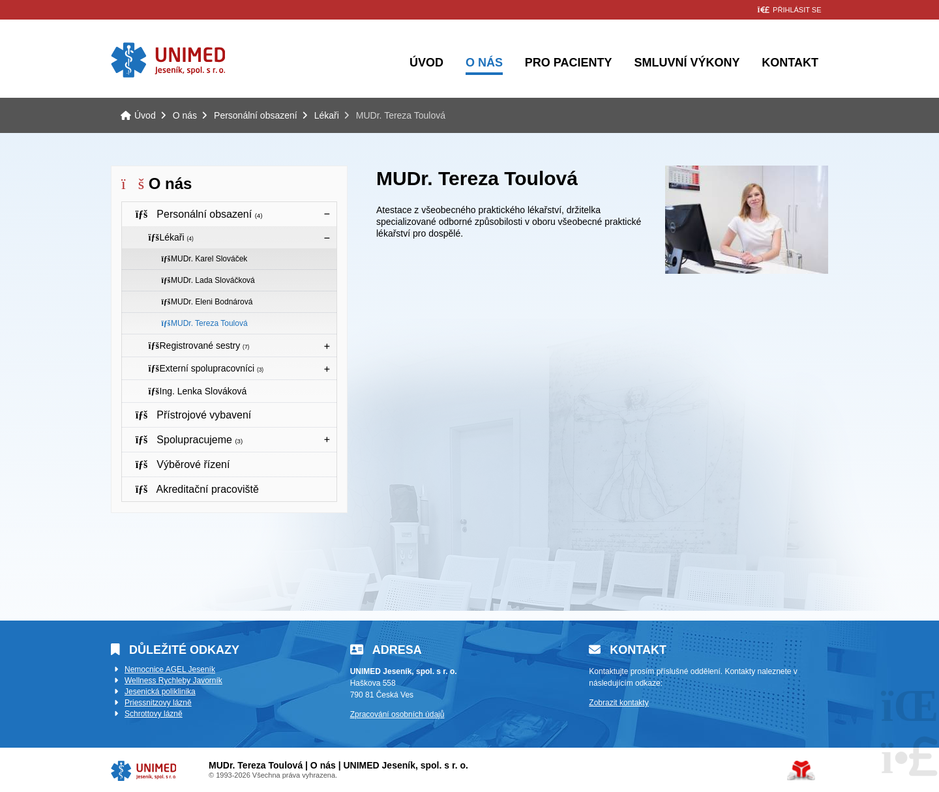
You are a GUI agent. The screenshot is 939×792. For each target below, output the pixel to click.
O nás (484, 62)
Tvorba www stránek (801, 770)
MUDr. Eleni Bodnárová (206, 301)
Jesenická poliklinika (160, 691)
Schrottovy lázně (154, 713)
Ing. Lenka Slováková (197, 391)
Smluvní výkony (686, 62)
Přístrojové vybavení (193, 414)
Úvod (168, 60)
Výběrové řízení (182, 464)
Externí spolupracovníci (205, 368)
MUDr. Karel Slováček (204, 258)
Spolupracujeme (189, 439)
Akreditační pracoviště (197, 489)
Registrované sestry (198, 345)
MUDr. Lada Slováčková (208, 280)
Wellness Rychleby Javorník (173, 680)
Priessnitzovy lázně (158, 702)
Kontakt (790, 62)
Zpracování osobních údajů (397, 714)
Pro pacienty (568, 62)
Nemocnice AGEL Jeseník (170, 669)
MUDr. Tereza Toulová (204, 323)
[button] (789, 10)
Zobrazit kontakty (618, 702)
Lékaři (326, 115)
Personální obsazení (255, 115)
